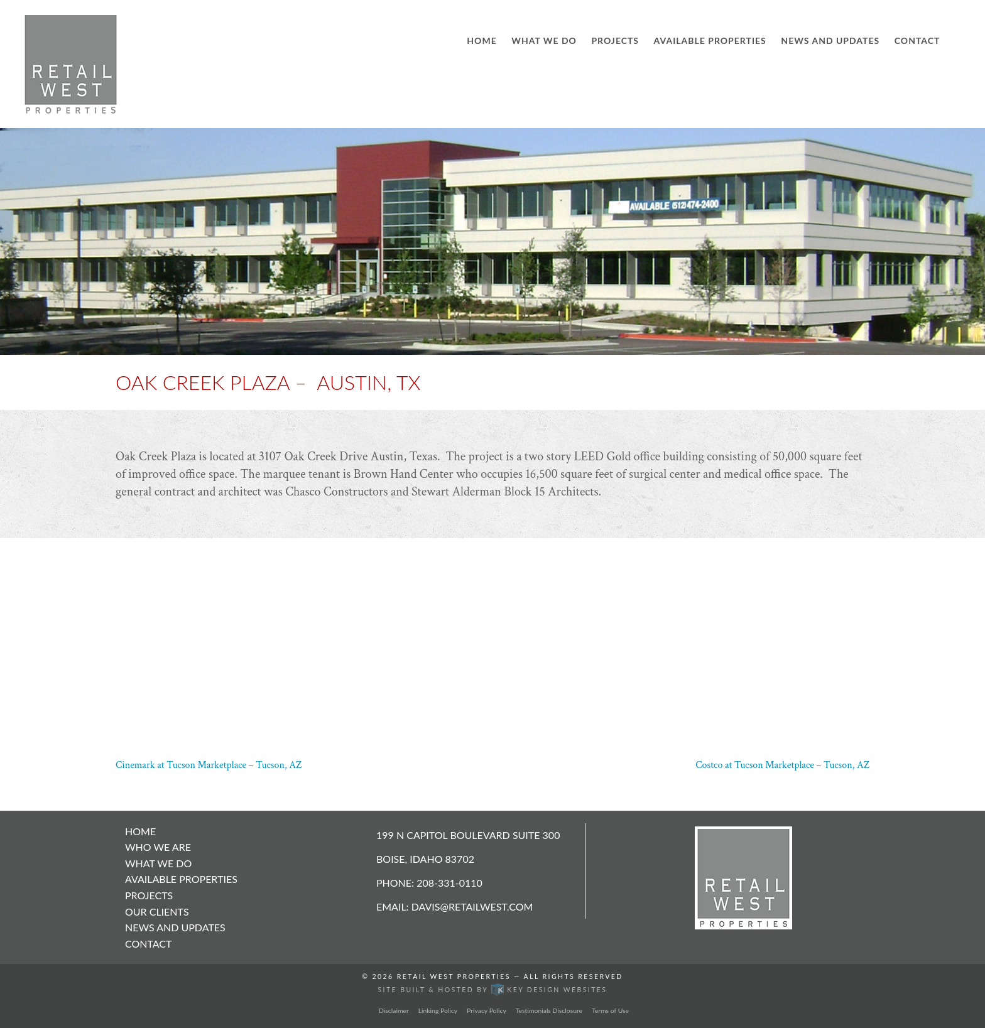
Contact (917, 40)
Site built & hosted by (492, 989)
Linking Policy (437, 1010)
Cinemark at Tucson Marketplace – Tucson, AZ (209, 765)
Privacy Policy (486, 1010)
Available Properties (710, 40)
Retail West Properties (454, 976)
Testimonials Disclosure (549, 1010)
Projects (615, 40)
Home (481, 40)
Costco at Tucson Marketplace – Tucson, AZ (782, 765)
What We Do (544, 40)
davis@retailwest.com (472, 906)
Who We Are (158, 847)
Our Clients (157, 911)
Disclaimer (394, 1010)
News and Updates (830, 40)
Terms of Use (610, 1010)
